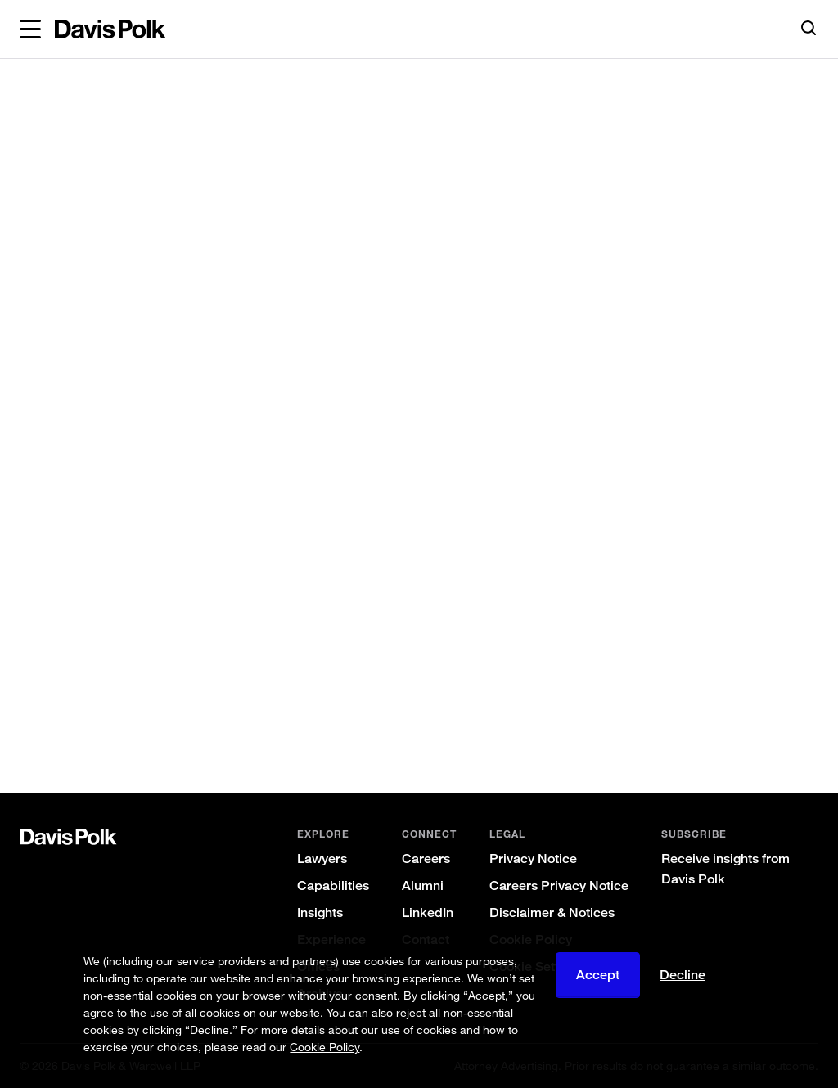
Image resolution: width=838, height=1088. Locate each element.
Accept (597, 974)
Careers (426, 858)
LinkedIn (427, 912)
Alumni (423, 885)
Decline (682, 974)
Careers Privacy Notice (558, 885)
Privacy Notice (533, 858)
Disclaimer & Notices (552, 912)
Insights (320, 912)
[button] (30, 29)
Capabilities (333, 885)
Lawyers (322, 858)
